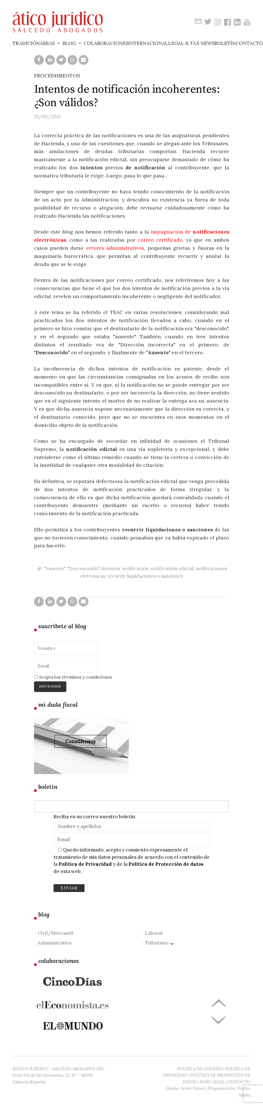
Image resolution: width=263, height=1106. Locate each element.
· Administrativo (53, 943)
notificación (135, 568)
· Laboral (152, 933)
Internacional (148, 43)
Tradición (26, 43)
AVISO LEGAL (212, 1081)
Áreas (47, 43)
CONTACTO (239, 1081)
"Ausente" (54, 568)
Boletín (225, 43)
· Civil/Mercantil (54, 933)
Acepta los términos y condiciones (73, 677)
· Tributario (158, 943)
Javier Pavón (193, 1088)
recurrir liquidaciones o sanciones (145, 576)
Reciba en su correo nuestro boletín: (95, 817)
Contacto (249, 43)
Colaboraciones (106, 43)
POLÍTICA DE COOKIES (199, 1068)
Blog (69, 43)
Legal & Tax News (191, 43)
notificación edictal (172, 568)
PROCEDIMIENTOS (57, 75)
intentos (110, 568)
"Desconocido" (83, 568)
